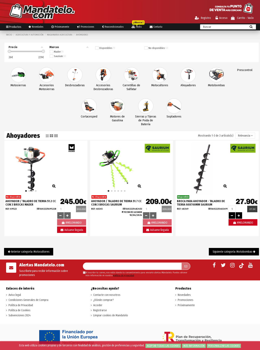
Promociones (185, 300)
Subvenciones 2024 (20, 315)
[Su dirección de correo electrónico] (132, 266)
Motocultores (159, 85)
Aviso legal (15, 295)
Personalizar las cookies (224, 346)
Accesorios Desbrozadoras (103, 87)
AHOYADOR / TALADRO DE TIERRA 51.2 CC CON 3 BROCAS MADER (30, 202)
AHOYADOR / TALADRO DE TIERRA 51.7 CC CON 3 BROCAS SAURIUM (116, 202)
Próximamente (186, 305)
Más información (194, 346)
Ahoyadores (188, 85)
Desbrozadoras (75, 85)
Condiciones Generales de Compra (28, 300)
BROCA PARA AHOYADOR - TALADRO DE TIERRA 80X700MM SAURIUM (201, 202)
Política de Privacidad (21, 305)
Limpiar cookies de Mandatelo (110, 315)
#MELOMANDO (243, 222)
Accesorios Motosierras (46, 87)
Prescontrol (244, 70)
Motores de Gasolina (117, 118)
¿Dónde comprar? (103, 300)
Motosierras (18, 85)
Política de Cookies (19, 310)
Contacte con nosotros (106, 295)
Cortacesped (89, 116)
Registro (203, 18)
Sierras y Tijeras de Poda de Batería (145, 120)
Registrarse (100, 310)
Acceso (222, 18)
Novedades (184, 295)
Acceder (97, 305)
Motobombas (216, 85)
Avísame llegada (71, 230)
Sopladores (174, 116)
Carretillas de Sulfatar (131, 87)
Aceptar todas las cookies (163, 346)
